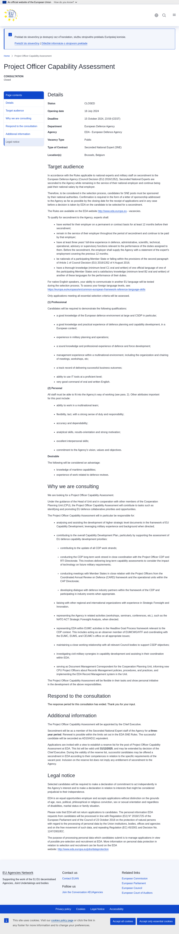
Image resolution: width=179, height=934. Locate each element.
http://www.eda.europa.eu (112, 211)
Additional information (18, 134)
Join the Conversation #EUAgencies (82, 892)
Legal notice (12, 141)
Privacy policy (63, 909)
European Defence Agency (99, 126)
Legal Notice (97, 909)
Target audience (15, 110)
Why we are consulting (18, 118)
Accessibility (116, 909)
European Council (132, 888)
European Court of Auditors (137, 892)
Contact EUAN (70, 878)
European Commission (135, 878)
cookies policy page (62, 920)
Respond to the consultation (21, 126)
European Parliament (134, 883)
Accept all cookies (123, 921)
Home (7, 56)
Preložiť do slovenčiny (27, 43)
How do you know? (65, 2)
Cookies (80, 909)
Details (10, 102)
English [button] (156, 15)
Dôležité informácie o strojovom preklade (64, 43)
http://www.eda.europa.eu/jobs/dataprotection (83, 849)
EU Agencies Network (18, 872)
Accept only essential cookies (156, 921)
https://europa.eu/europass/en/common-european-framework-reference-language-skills (96, 289)
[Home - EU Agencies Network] (11, 15)
